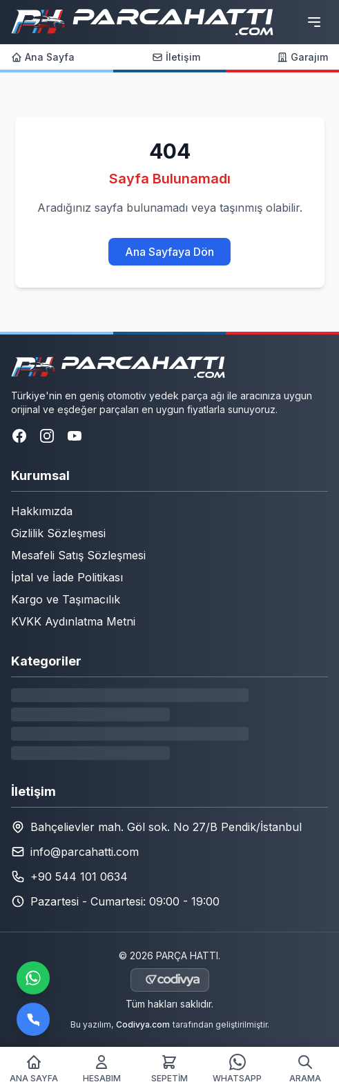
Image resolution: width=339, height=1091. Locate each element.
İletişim (176, 57)
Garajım (302, 57)
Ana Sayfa (43, 57)
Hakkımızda (41, 511)
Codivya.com (143, 1024)
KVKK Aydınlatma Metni (73, 621)
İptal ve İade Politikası (67, 577)
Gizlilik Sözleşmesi (58, 533)
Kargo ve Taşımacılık (65, 599)
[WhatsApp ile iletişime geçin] (33, 977)
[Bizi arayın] (33, 1019)
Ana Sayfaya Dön (169, 252)
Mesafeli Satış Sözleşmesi (78, 555)
